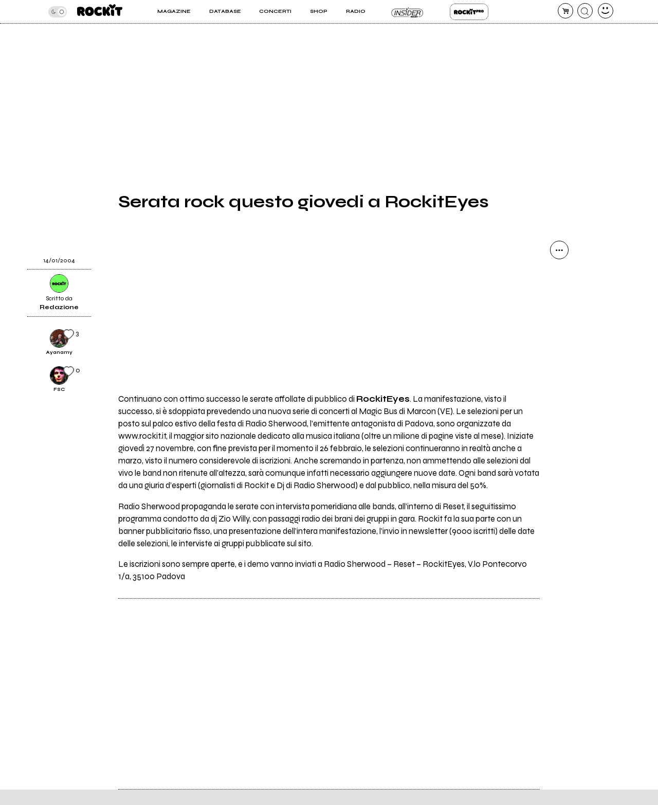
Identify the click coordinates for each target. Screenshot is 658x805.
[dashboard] (605, 11)
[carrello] (565, 11)
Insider (407, 12)
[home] (99, 11)
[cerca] (585, 11)
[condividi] (559, 250)
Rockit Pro (469, 12)
